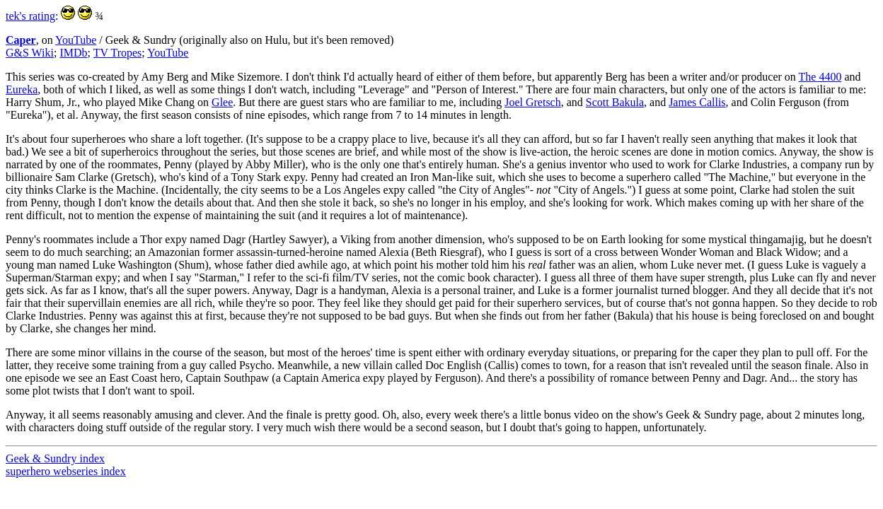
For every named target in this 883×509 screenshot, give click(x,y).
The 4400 (820, 77)
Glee (222, 102)
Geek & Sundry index (55, 458)
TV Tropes (117, 53)
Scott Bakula (615, 102)
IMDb (73, 53)
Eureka (21, 89)
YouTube (75, 40)
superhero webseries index (66, 471)
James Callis (697, 102)
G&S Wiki (30, 53)
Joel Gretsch (532, 102)
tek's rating (30, 16)
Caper (21, 40)
